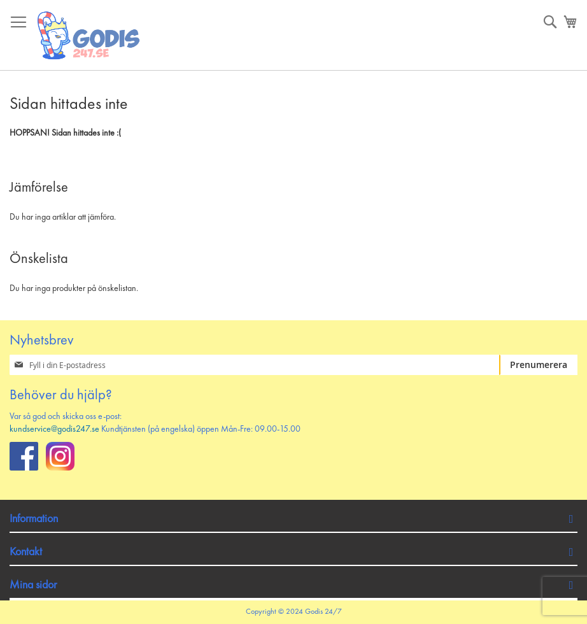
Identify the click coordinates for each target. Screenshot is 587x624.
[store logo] (89, 35)
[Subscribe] (538, 365)
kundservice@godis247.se (54, 429)
